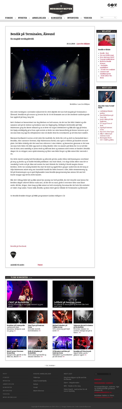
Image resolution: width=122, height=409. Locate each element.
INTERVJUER (72, 18)
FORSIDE (9, 18)
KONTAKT (98, 379)
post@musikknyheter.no (103, 392)
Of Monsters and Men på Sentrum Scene (61, 352)
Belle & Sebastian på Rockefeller (35, 352)
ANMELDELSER (39, 18)
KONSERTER (56, 18)
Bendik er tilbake (104, 49)
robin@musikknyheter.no (103, 397)
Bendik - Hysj (104, 53)
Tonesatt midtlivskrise (107, 59)
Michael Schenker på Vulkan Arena (60, 326)
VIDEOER (88, 18)
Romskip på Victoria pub (82, 351)
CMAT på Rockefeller (18, 302)
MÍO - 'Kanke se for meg (72, 386)
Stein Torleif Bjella (40, 381)
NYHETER (22, 18)
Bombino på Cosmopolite (16, 325)
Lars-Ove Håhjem (83, 44)
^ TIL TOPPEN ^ (50, 366)
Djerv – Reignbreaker (71, 382)
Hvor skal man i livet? (107, 57)
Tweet (40, 265)
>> (15, 331)
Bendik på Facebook (18, 246)
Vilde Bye (36, 377)
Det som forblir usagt (107, 55)
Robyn (35, 384)
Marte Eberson (38, 391)
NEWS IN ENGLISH (10, 397)
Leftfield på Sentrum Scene (67, 302)
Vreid (35, 387)
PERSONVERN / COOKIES (103, 383)
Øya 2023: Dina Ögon (107, 131)
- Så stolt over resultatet (107, 69)
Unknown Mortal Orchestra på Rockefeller (83, 326)
